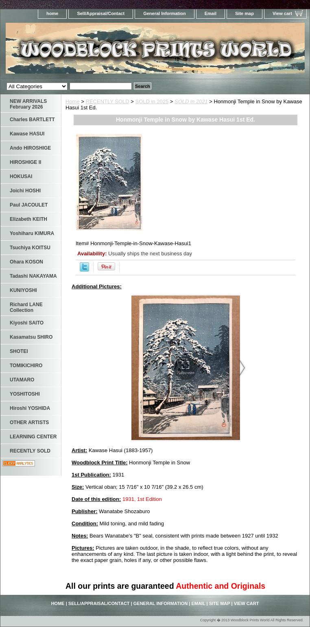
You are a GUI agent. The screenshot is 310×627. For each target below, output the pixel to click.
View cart (282, 13)
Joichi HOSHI (25, 191)
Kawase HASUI (27, 134)
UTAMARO (22, 380)
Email (210, 13)
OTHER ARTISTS (29, 422)
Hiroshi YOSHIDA (30, 408)
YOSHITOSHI (25, 394)
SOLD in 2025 (152, 101)
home (52, 13)
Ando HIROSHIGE (30, 148)
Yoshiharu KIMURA (32, 233)
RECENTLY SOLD (107, 101)
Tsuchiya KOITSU (30, 247)
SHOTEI (19, 351)
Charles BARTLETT (32, 119)
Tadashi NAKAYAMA (33, 276)
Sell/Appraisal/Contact (100, 13)
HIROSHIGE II (25, 162)
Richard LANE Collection (26, 307)
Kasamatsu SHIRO (31, 337)
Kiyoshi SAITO (27, 323)
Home (72, 101)
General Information (164, 13)
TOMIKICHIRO (26, 365)
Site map (244, 13)
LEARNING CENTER (33, 437)
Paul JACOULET (29, 205)
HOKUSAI (21, 176)
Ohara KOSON (26, 262)
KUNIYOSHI (23, 290)
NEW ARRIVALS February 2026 (28, 104)
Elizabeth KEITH (28, 219)
